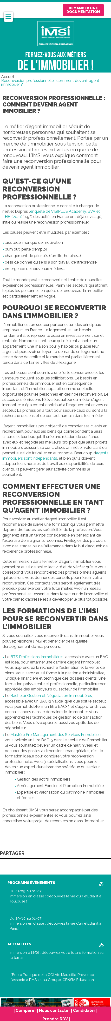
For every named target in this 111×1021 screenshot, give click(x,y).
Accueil (7, 76)
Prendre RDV (55, 1019)
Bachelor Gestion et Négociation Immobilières (51, 695)
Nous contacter (54, 1011)
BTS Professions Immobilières (37, 657)
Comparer (26, 1011)
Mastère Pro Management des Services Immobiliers (56, 734)
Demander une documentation (83, 10)
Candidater (84, 1011)
